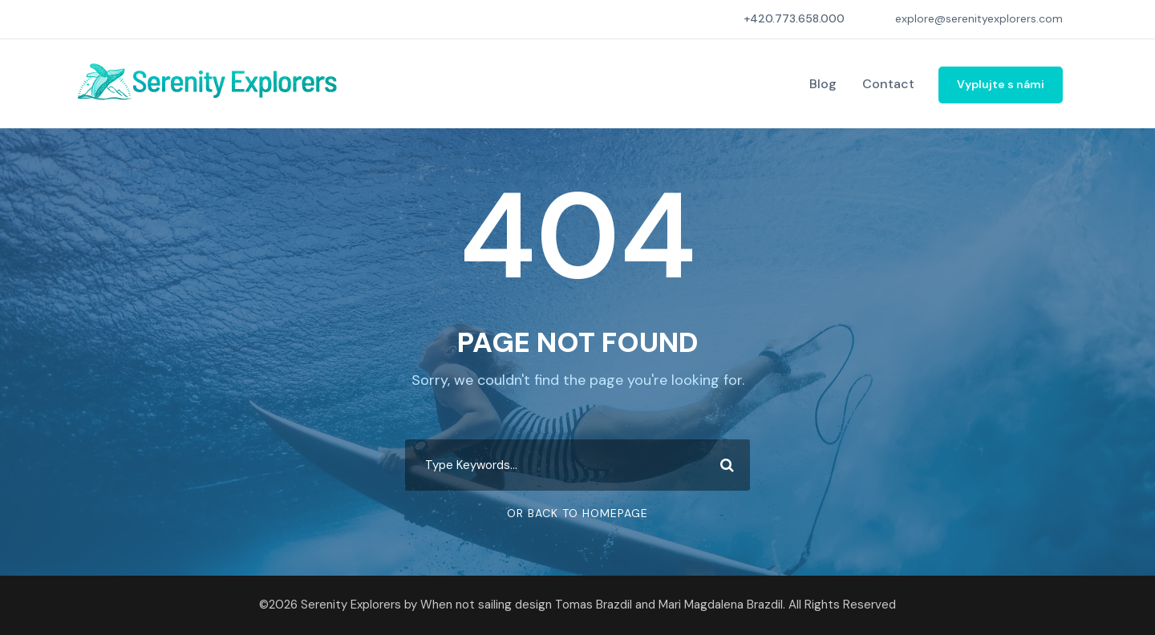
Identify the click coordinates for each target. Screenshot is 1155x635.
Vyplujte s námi (1000, 84)
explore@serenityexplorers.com (979, 18)
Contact (888, 83)
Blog (823, 83)
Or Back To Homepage (577, 513)
